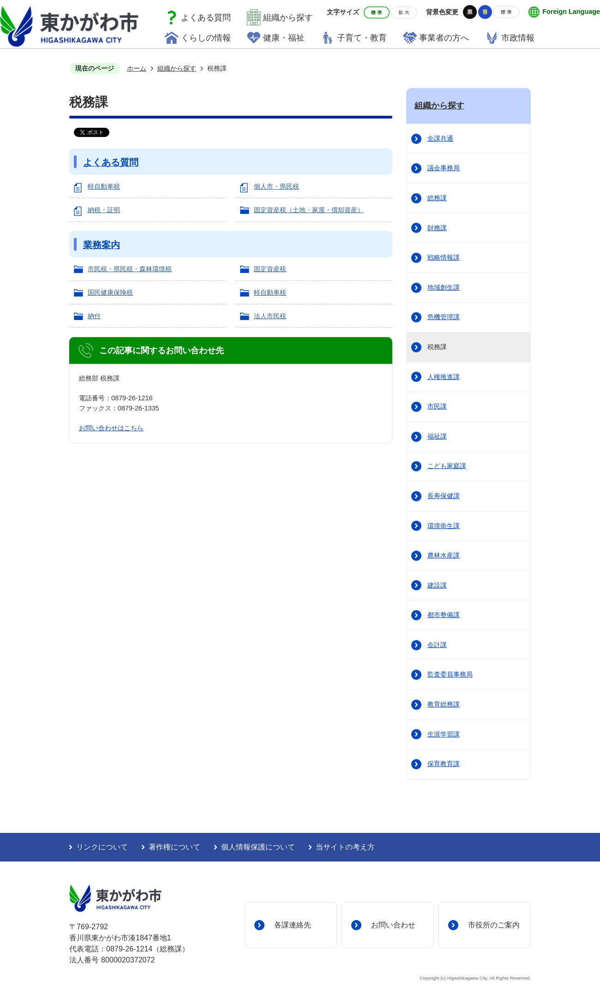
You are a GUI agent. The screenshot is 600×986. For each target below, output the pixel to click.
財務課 (437, 228)
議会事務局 (443, 168)
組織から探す (288, 17)
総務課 (437, 198)
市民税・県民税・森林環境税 (130, 269)
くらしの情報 (206, 37)
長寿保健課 (443, 495)
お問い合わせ (393, 925)
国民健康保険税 (110, 292)
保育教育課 (443, 763)
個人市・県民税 (276, 186)
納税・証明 (104, 210)
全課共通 (440, 138)
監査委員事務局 (450, 674)
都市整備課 (443, 614)
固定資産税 (270, 269)
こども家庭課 (446, 465)
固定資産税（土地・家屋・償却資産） (309, 210)
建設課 (437, 585)
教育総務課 (443, 704)
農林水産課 (443, 555)
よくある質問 (206, 17)
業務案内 (101, 245)
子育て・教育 (362, 37)
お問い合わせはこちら (111, 428)
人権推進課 (443, 376)
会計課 (437, 644)
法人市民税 (270, 316)
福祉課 (437, 436)
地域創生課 (443, 287)
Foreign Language (571, 11)
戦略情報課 (443, 257)
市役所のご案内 (494, 925)
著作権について (174, 847)
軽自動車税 (104, 186)
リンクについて (102, 847)
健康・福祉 (284, 37)
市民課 (437, 406)
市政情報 (517, 37)
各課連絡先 (292, 925)
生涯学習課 (443, 734)
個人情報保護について (258, 847)
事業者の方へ (444, 37)
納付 (94, 316)
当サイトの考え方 (345, 847)
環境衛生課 (443, 525)
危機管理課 (443, 317)
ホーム (136, 68)
